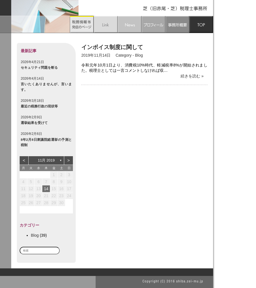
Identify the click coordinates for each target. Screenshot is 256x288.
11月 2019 (46, 160)
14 (46, 188)
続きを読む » (192, 76)
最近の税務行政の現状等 (39, 106)
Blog (35, 235)
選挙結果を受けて (34, 123)
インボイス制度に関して (112, 47)
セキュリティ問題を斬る (39, 67)
